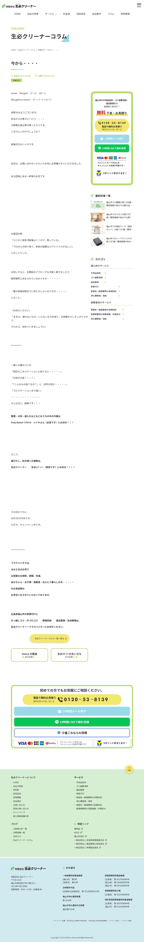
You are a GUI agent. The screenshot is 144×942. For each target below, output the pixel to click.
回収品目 (81, 13)
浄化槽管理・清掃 (99, 295)
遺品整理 (95, 282)
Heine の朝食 (29, 654)
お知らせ (17, 836)
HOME (17, 13)
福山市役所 (79, 836)
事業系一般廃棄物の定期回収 (103, 309)
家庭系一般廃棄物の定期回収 (103, 291)
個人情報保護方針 (21, 815)
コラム (111, 13)
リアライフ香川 (111, 920)
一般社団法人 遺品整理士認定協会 (89, 843)
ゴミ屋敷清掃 (97, 277)
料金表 (66, 13)
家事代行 (16, 80)
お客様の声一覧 (20, 828)
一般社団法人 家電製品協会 (86, 847)
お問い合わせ (19, 804)
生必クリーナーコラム (23, 839)
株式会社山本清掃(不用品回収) (68, 920)
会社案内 (96, 13)
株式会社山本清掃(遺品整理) (93, 920)
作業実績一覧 (19, 832)
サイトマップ (19, 812)
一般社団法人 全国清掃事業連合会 (89, 839)
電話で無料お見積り (112, 128)
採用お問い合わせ (21, 808)
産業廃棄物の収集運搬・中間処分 (105, 314)
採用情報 (125, 13)
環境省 (77, 828)
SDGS (76, 832)
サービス (78, 777)
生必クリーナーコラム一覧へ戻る (49, 638)
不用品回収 (96, 273)
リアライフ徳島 (125, 920)
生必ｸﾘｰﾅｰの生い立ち (69, 654)
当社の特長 (33, 13)
